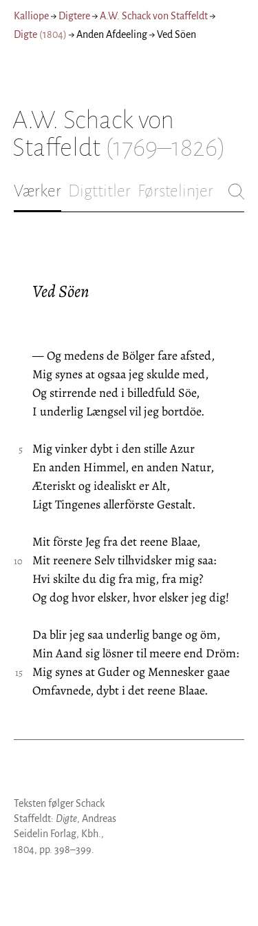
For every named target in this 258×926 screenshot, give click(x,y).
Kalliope (31, 15)
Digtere (74, 15)
